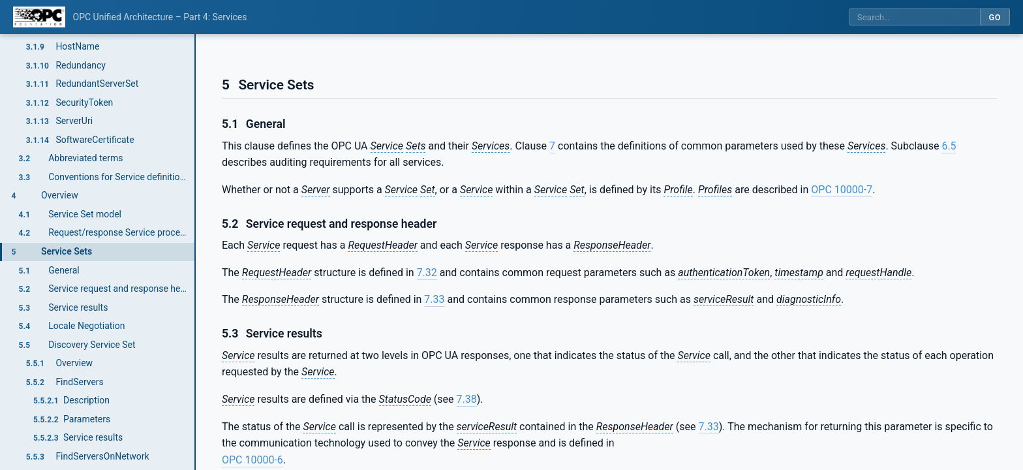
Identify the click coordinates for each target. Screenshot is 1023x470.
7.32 (427, 272)
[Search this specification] (914, 17)
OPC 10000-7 (841, 189)
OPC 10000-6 (252, 460)
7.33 (434, 299)
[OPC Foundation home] (39, 17)
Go (994, 17)
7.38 (467, 399)
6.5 (948, 146)
